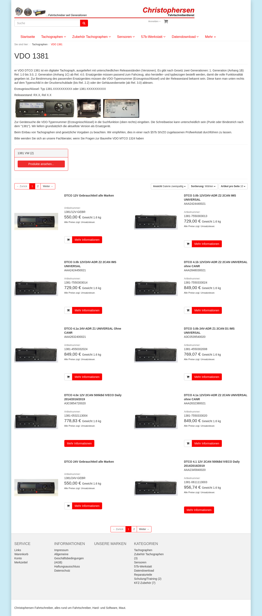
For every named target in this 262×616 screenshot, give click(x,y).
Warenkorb (21, 554)
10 (233, 186)
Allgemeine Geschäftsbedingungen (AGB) (69, 558)
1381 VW (23, 153)
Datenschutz (62, 570)
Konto (18, 558)
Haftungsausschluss (67, 566)
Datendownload (185, 37)
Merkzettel (21, 562)
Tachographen (53, 37)
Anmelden (154, 21)
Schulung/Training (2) (147, 578)
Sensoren (126, 37)
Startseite (27, 37)
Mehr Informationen (87, 239)
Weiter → (48, 186)
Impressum (61, 550)
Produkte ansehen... (41, 164)
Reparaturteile (143, 574)
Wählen (203, 186)
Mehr (210, 37)
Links (17, 550)
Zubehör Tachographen (91, 37)
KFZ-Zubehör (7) (144, 582)
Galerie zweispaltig (169, 186)
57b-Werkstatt (153, 37)
